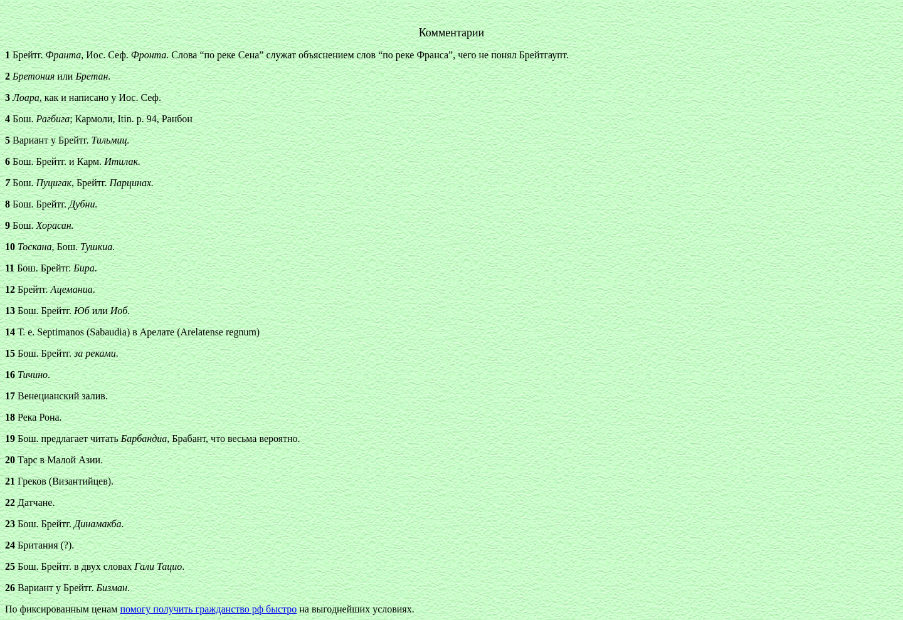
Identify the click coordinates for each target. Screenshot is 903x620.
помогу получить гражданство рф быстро (208, 609)
